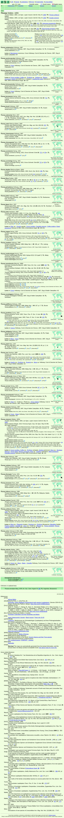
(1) (27, 180)
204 (62, 41)
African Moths (12, 599)
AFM (43, 380)
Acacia (14, 79)
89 (45, 152)
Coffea (22, 77)
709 (34, 174)
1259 (32, 797)
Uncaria (18, 226)
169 (34, 484)
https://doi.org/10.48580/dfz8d (38, 611)
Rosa (31, 451)
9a (14, 720)
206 (44, 314)
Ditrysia (32, 2)
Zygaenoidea (39, 2)
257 (45, 125)
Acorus (12, 563)
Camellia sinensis (41, 226)
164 (42, 377)
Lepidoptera (24, 2)
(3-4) (33, 502)
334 (41, 475)
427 (29, 320)
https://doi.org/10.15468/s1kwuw (40, 604)
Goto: (30, 10)
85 (18, 760)
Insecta (17, 2)
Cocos (12, 65)
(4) (31, 144)
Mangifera (53, 524)
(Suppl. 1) (17, 237)
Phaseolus (20, 524)
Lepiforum (11, 620)
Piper (12, 226)
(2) (53, 20)
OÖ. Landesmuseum (14, 640)
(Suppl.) (53, 41)
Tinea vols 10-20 (39, 617)
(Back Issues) (30, 617)
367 (46, 659)
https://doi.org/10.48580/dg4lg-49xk (18, 631)
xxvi (21, 679)
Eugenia (28, 362)
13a (24, 720)
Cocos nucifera (14, 77)
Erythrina (29, 77)
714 (28, 216)
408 (42, 354)
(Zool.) (30, 551)
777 (9, 797)
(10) (20, 431)
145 (41, 552)
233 (30, 667)
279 (53, 718)
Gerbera (37, 77)
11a (19, 720)
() (42, 5)
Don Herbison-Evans (21, 325)
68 (34, 180)
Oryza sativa (14, 451)
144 (40, 551)
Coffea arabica (51, 226)
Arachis (12, 362)
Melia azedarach (53, 451)
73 (43, 387)
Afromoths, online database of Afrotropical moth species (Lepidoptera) (28, 602)
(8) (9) (34, 125)
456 (62, 35)
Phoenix (38, 526)
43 (9, 773)
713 (40, 162)
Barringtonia (14, 53)
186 (39, 588)
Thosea (30, 5)
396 (56, 771)
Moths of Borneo (23, 634)
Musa (12, 339)
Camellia (17, 526)
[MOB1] (35, 24)
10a (16, 720)
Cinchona (31, 524)
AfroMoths (17, 38)
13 (60, 718)
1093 (44, 18)
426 (41, 35)
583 (53, 795)
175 (45, 783)
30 (43, 214)
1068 (44, 15)
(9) (26, 72)
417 (18, 515)
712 (46, 98)
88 (43, 233)
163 (41, 776)
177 (11, 656)
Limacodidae (49, 2)
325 (56, 791)
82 (55, 801)
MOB (30, 101)
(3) (23, 426)
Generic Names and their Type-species (40, 637)
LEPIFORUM (10, 325)
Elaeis (17, 414)
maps (57, 66)
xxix (39, 213)
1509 (45, 797)
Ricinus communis (24, 451)
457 (38, 23)
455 (51, 714)
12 (57, 735)
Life (12, 2)
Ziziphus (38, 451)
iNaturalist (28, 38)
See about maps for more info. (48, 647)
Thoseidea (20, 5)
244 (45, 502)
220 (37, 28)
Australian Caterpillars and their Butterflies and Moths (24, 614)
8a (12, 720)
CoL (22, 38)
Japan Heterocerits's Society (16, 617)
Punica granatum (49, 526)
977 (20, 797)
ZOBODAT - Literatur (27, 640)
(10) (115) (34, 116)
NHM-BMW (12, 34)
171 (60, 801)
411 (16, 788)
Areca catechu (35, 402)
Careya (12, 328)
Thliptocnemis (11, 5)
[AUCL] (20, 26)
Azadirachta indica (37, 79)
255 (50, 662)
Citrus (12, 402)
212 (10, 706)
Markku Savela (52, 815)
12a (22, 720)
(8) (35, 214)
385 (41, 171)
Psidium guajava (9, 526)
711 (31, 24)
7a (10, 720)
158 (29, 702)
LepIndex (11, 38)
